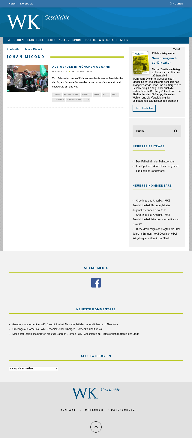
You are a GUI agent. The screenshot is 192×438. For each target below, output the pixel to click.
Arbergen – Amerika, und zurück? (84, 328)
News (12, 3)
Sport (77, 40)
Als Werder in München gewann (81, 66)
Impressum (93, 409)
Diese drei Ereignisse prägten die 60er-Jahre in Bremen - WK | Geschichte (54, 333)
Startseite (13, 49)
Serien (19, 40)
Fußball (86, 95)
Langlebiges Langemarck (150, 170)
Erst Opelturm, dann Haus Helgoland (157, 166)
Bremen (57, 95)
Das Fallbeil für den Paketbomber (155, 161)
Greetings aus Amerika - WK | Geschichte (36, 324)
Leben (51, 40)
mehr (124, 40)
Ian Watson (59, 72)
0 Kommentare (74, 100)
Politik (90, 40)
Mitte (106, 95)
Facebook (26, 3)
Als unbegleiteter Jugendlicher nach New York (91, 324)
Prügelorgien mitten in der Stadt (151, 238)
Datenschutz (123, 409)
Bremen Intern (71, 95)
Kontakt (68, 409)
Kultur (64, 40)
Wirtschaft (108, 40)
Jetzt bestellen (144, 108)
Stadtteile (35, 40)
